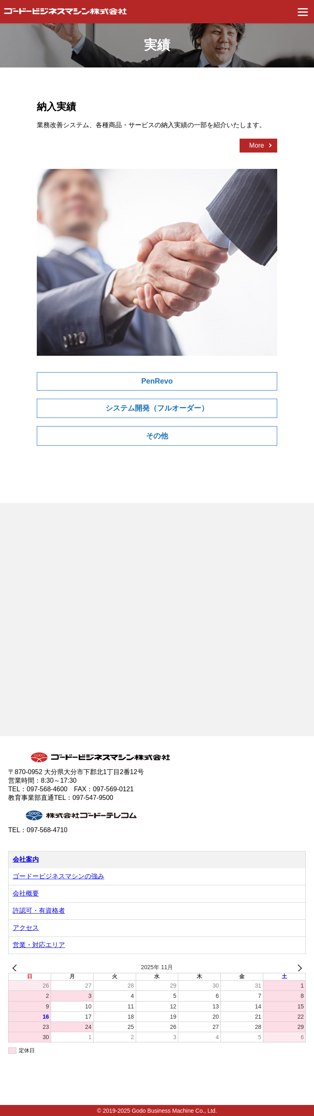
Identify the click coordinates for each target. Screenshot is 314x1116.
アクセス (26, 927)
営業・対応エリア (39, 944)
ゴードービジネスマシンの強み (58, 876)
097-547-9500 (92, 797)
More (256, 145)
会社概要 (26, 893)
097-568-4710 (47, 829)
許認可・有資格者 (39, 910)
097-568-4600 (47, 789)
